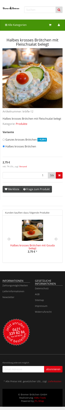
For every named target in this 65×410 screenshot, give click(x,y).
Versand (23, 166)
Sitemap (39, 300)
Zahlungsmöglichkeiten (15, 285)
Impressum (41, 305)
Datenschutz (42, 288)
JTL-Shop (39, 401)
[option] (32, 239)
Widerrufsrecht (43, 311)
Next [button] (56, 239)
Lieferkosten (54, 381)
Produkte (21, 124)
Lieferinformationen (13, 291)
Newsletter (8, 297)
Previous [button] (9, 239)
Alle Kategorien (16, 25)
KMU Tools (40, 397)
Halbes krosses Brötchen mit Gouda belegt (32, 247)
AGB (37, 294)
